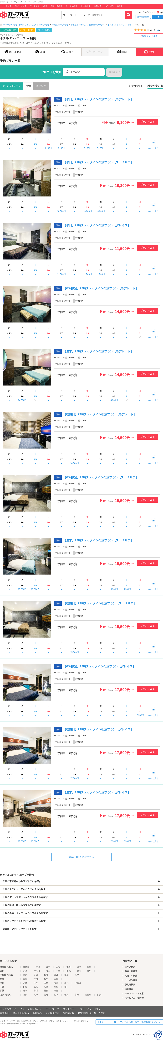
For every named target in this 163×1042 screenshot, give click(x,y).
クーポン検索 (71, 6)
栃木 (79, 971)
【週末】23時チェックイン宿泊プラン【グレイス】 (96, 792)
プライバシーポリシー (91, 1009)
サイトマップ (52, 1009)
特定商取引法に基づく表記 (91, 1013)
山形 (79, 967)
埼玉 (48, 971)
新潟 (25, 974)
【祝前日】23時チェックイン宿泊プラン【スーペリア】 (99, 603)
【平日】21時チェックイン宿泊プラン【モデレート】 (98, 99)
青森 (38, 967)
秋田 (68, 967)
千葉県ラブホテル (78, 25)
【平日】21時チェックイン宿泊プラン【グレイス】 (96, 225)
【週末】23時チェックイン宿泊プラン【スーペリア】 (98, 540)
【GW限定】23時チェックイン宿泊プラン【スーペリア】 (100, 477)
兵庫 (36, 982)
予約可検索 (85, 6)
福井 (56, 974)
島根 (56, 986)
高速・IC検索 (56, 6)
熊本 (56, 994)
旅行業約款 (68, 1013)
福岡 (25, 994)
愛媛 (46, 990)
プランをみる (147, 121)
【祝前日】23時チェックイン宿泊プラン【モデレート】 (99, 414)
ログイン (157, 17)
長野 (77, 974)
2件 (157, 30)
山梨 (66, 974)
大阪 (25, 982)
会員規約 (37, 1013)
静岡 (36, 979)
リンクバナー (69, 1009)
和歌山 (78, 982)
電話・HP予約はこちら (81, 857)
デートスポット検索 (38, 6)
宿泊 (28, 86)
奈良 (66, 982)
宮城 (58, 967)
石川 (46, 974)
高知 (56, 990)
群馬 (89, 971)
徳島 (25, 990)
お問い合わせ (35, 1009)
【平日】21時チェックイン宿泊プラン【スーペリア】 (98, 162)
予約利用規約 (52, 1013)
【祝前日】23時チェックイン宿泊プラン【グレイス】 (98, 729)
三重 (56, 979)
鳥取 (46, 986)
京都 (46, 982)
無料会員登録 (143, 17)
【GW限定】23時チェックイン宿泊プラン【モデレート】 (100, 288)
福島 (89, 967)
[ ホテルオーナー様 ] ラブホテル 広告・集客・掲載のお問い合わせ (129, 1022)
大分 (36, 994)
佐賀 (66, 994)
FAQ (22, 1009)
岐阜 (46, 979)
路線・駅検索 (20, 6)
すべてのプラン (12, 86)
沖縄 (99, 994)
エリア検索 (6, 6)
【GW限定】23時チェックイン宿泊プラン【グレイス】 (99, 666)
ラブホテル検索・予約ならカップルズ (19, 25)
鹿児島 (88, 994)
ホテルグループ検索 (113, 6)
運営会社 (4, 1013)
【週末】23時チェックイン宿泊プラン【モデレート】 (98, 351)
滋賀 (56, 982)
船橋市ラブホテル (97, 25)
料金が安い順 (155, 86)
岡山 (25, 986)
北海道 (26, 967)
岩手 (48, 967)
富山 (36, 974)
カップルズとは (8, 1009)
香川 (36, 990)
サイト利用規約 (21, 1013)
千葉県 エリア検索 (60, 25)
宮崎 (77, 994)
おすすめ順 (135, 86)
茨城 (68, 971)
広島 (36, 986)
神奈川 (37, 971)
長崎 (46, 994)
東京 (25, 971)
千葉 (58, 971)
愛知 (25, 979)
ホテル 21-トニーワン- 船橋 (120, 25)
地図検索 (98, 6)
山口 (66, 986)
